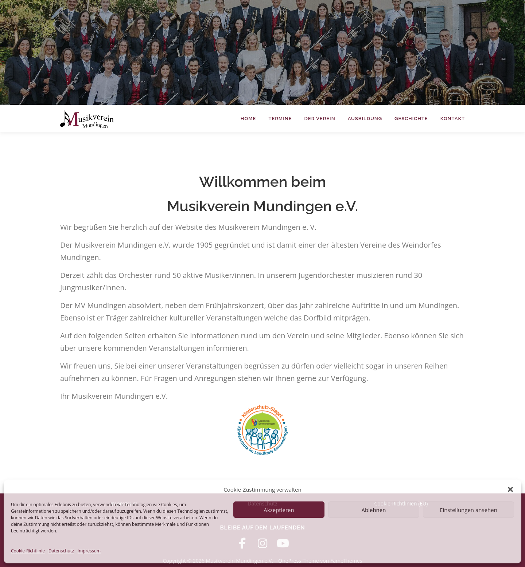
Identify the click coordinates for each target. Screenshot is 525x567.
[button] (510, 489)
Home (248, 118)
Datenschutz (61, 551)
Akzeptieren (279, 509)
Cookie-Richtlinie (28, 551)
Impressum (89, 551)
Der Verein (319, 118)
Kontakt (452, 118)
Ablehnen (374, 509)
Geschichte (411, 118)
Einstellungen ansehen (468, 509)
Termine (280, 118)
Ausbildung (365, 118)
